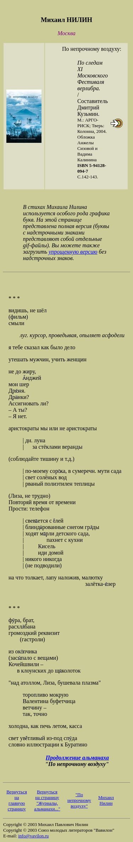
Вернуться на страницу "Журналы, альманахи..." (47, 800)
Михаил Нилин (106, 800)
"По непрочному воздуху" (79, 800)
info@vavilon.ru (33, 835)
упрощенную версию (73, 252)
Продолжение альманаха (77, 758)
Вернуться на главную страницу (16, 800)
